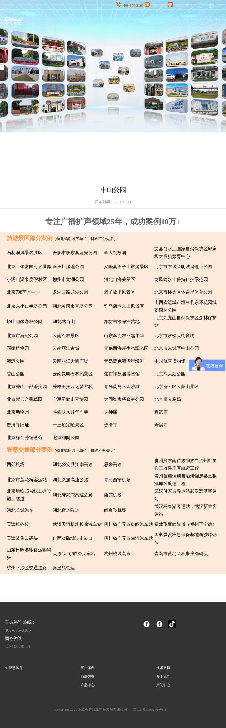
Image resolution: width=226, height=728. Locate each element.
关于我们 (163, 676)
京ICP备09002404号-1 (149, 709)
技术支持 (163, 668)
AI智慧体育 (14, 668)
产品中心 (88, 685)
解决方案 (88, 676)
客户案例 (88, 668)
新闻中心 (163, 685)
